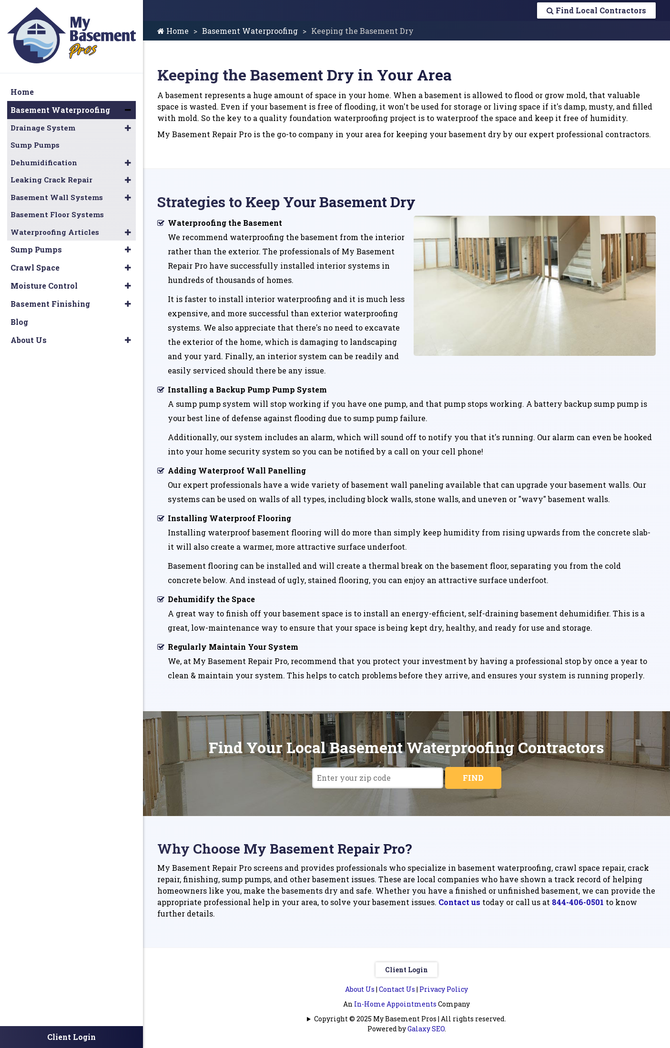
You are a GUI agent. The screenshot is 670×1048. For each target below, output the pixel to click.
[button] (128, 110)
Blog (19, 322)
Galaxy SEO (426, 1028)
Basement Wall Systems (56, 197)
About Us (360, 989)
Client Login (406, 969)
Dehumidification (43, 162)
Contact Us (397, 989)
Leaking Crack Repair (51, 179)
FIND (473, 778)
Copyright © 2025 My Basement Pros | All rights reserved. (410, 1018)
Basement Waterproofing (250, 31)
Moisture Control (44, 286)
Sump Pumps (35, 145)
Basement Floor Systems (57, 214)
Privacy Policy (443, 989)
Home (173, 31)
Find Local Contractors (596, 10)
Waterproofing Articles (54, 232)
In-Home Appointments (395, 1003)
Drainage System (42, 127)
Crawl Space (35, 267)
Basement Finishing (50, 304)
